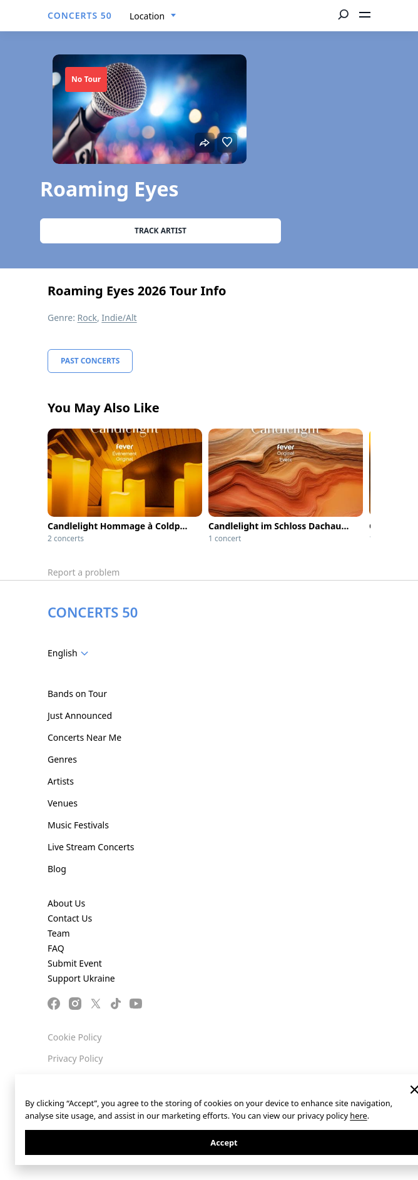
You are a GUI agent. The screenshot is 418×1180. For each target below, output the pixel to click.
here (358, 1115)
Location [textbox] (147, 16)
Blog (57, 869)
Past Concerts (90, 360)
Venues (63, 803)
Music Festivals (78, 825)
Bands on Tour (77, 693)
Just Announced (80, 715)
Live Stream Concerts (91, 847)
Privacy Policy (75, 1058)
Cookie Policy (74, 1037)
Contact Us (70, 918)
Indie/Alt (118, 317)
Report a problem (84, 572)
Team (59, 933)
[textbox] (70, 653)
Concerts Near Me (84, 737)
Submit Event (75, 963)
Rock (87, 317)
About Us (66, 903)
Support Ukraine (81, 978)
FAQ (56, 948)
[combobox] (153, 16)
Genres (62, 759)
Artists (61, 781)
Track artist (160, 230)
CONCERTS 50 (80, 15)
